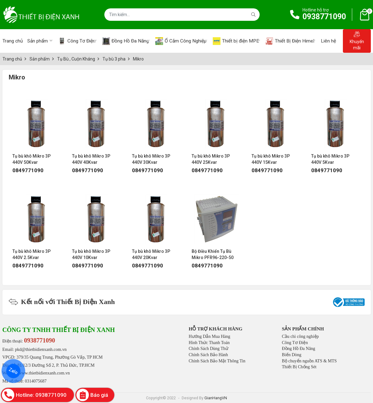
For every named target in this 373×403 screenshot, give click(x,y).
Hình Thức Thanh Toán (209, 342)
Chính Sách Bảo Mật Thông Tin (217, 361)
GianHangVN (215, 398)
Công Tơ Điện (295, 342)
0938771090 (324, 16)
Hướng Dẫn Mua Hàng (209, 336)
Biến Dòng (292, 354)
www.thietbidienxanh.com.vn (44, 373)
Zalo (13, 371)
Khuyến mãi (357, 40)
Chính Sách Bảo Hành (208, 354)
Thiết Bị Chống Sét (299, 367)
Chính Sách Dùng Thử (208, 348)
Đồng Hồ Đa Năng (298, 348)
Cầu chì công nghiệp (300, 336)
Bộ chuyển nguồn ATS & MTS (309, 361)
